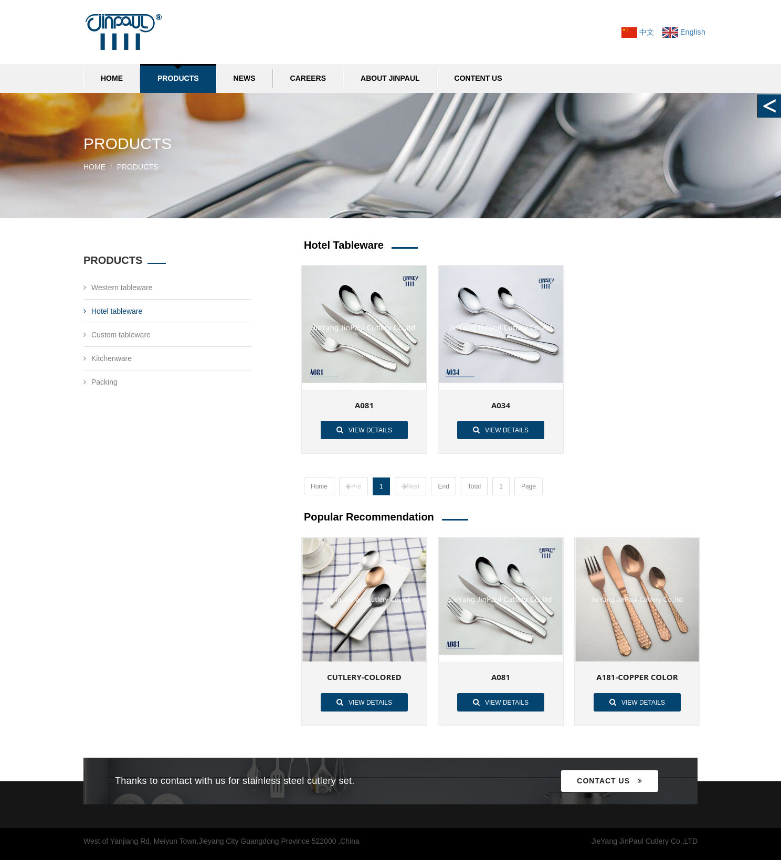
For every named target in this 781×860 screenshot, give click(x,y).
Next (410, 486)
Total (473, 486)
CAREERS (308, 78)
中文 (638, 32)
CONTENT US (478, 78)
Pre (353, 486)
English (683, 32)
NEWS (245, 78)
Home (112, 78)
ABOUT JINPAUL (390, 78)
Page (528, 486)
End (443, 486)
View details (364, 429)
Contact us (609, 781)
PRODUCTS (178, 78)
